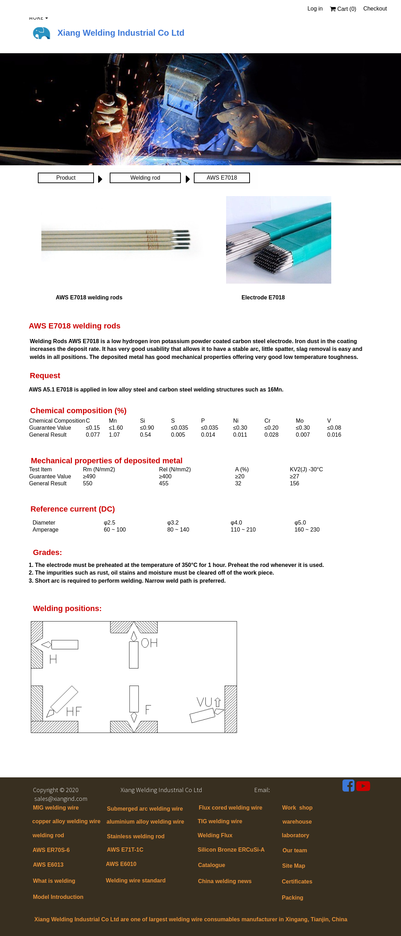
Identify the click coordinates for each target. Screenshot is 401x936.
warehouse (297, 822)
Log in (315, 9)
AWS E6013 (48, 865)
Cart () (343, 9)
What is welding (54, 881)
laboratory (295, 835)
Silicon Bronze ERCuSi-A (231, 850)
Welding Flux (215, 835)
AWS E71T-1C (125, 850)
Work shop (297, 808)
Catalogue (211, 865)
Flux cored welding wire (230, 808)
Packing (292, 898)
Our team (295, 850)
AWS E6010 (121, 864)
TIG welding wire (220, 821)
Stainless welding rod (135, 836)
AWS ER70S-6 (51, 850)
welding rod (48, 835)
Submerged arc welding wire (145, 809)
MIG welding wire (56, 808)
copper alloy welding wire (66, 821)
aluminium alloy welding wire (145, 822)
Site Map (293, 866)
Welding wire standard (136, 880)
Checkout (375, 9)
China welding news (225, 881)
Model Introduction (58, 897)
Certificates (297, 882)
